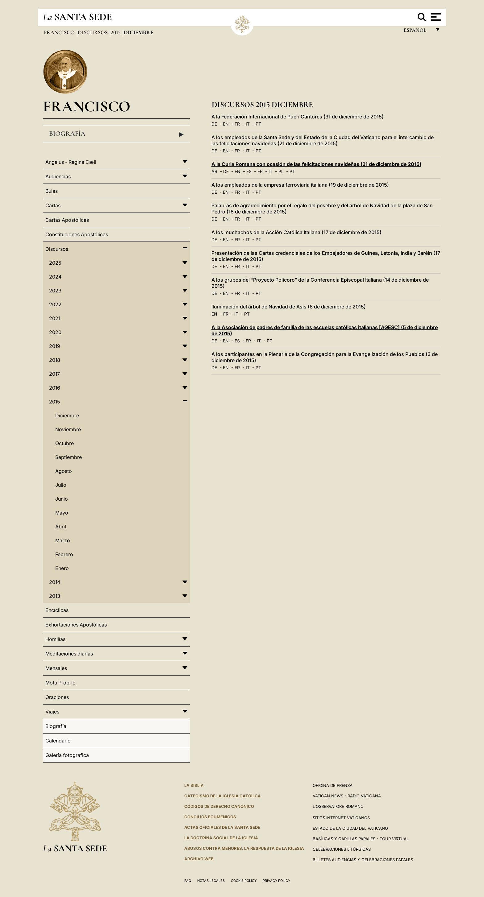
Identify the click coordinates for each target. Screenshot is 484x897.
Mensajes (56, 668)
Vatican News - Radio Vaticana (347, 795)
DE (214, 123)
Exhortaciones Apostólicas (76, 625)
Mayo (61, 513)
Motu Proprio (60, 683)
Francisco (60, 32)
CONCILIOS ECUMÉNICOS (210, 816)
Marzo (62, 540)
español (417, 31)
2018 (54, 360)
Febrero (64, 554)
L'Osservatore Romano (338, 806)
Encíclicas (57, 610)
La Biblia (194, 785)
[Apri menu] (435, 17)
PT (258, 123)
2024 (55, 277)
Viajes (52, 712)
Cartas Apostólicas (67, 220)
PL (281, 171)
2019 (54, 346)
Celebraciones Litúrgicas (342, 849)
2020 (55, 332)
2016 (54, 388)
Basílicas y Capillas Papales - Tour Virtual (361, 838)
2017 (54, 374)
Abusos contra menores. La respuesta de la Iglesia (244, 848)
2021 (54, 318)
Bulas (51, 191)
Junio (61, 499)
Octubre (64, 443)
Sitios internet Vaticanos (341, 817)
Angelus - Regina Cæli (70, 162)
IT (248, 123)
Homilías (55, 639)
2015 (116, 32)
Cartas (52, 205)
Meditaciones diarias (69, 654)
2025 (55, 263)
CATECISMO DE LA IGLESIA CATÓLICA (222, 795)
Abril (60, 526)
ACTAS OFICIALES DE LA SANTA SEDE (222, 827)
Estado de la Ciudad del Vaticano (350, 828)
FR (237, 123)
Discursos (93, 32)
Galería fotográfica (67, 755)
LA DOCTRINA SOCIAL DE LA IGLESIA (221, 837)
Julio (60, 485)
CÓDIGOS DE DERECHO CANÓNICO (219, 806)
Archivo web (199, 858)
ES (249, 171)
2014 (54, 582)
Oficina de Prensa (333, 785)
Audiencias (58, 176)
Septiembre (68, 457)
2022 (55, 304)
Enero (62, 568)
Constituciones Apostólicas (76, 234)
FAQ (187, 880)
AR (214, 171)
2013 (54, 596)
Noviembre (68, 429)
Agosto (63, 471)
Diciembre (67, 415)
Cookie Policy (244, 880)
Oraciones (57, 697)
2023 (55, 290)
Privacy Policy (276, 880)
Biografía (116, 133)
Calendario (58, 741)
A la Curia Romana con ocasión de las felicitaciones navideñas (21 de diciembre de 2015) (316, 164)
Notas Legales (211, 880)
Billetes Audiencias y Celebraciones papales (363, 859)
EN (226, 123)
